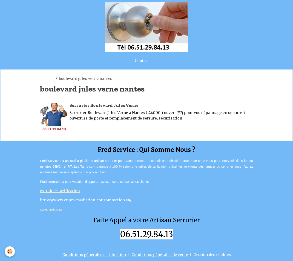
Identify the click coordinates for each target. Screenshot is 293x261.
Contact (142, 60)
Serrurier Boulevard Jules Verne (103, 105)
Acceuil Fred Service (51, 209)
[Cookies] (10, 251)
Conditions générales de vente (160, 254)
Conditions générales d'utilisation (94, 254)
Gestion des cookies (212, 254)
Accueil (47, 78)
